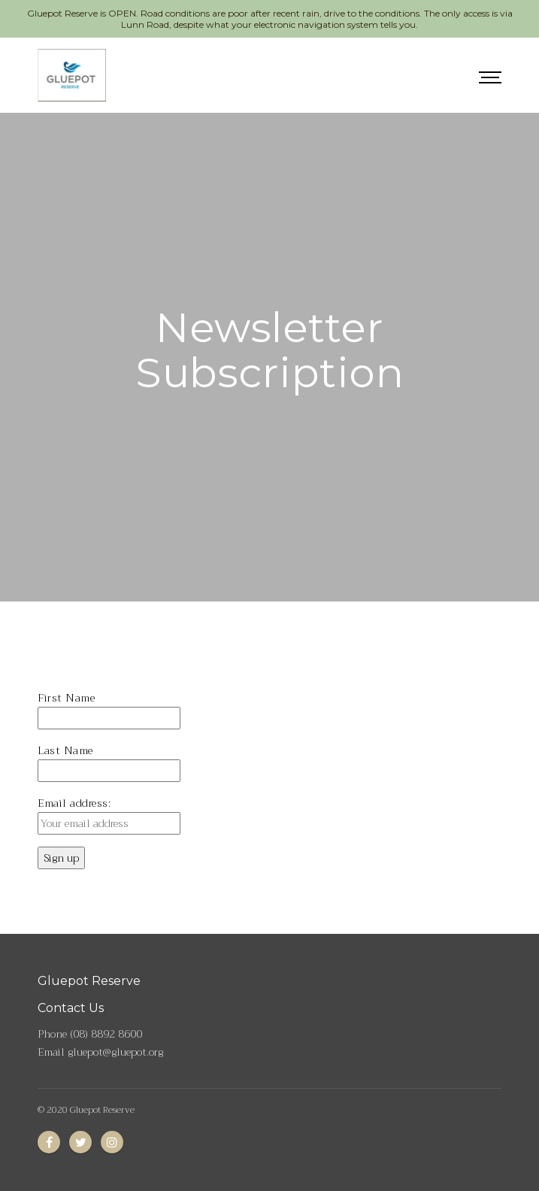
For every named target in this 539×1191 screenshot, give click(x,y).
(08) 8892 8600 (106, 1034)
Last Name (65, 750)
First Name (66, 698)
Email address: (74, 803)
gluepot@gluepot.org (115, 1052)
